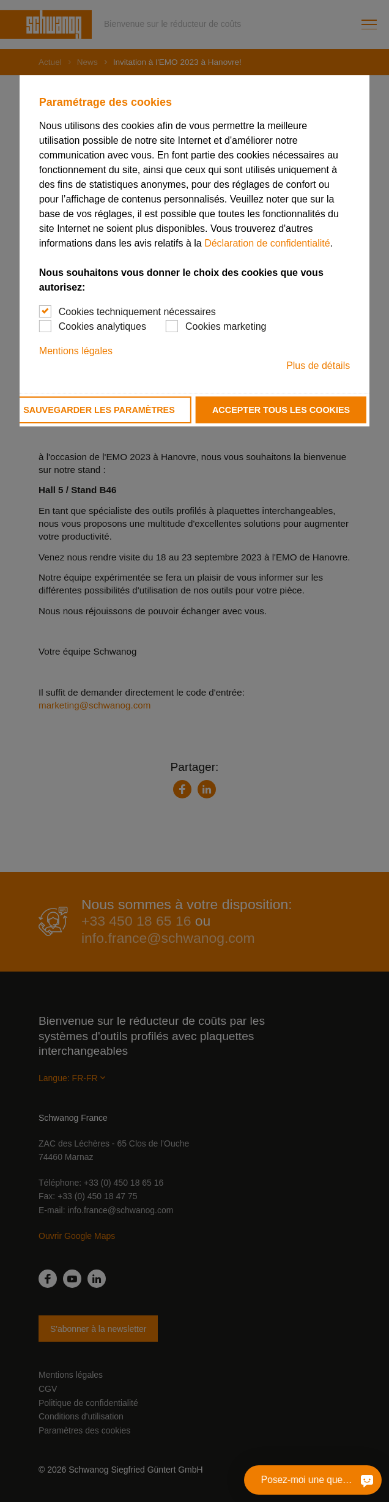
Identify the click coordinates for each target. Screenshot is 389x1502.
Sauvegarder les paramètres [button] (99, 410)
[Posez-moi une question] (367, 1480)
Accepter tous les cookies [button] (281, 410)
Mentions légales (76, 351)
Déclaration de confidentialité (267, 243)
